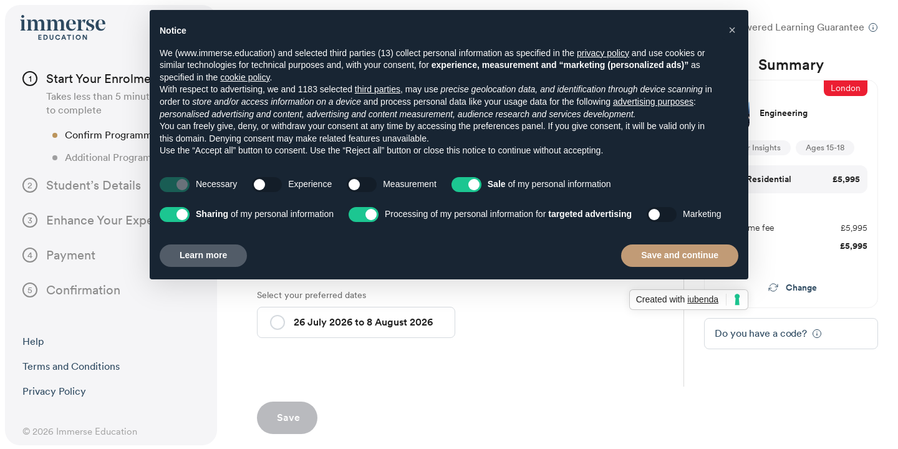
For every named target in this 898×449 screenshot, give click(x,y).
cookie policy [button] (244, 77)
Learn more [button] (203, 255)
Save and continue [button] (679, 255)
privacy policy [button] (603, 53)
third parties (377, 89)
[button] (277, 322)
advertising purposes (653, 102)
